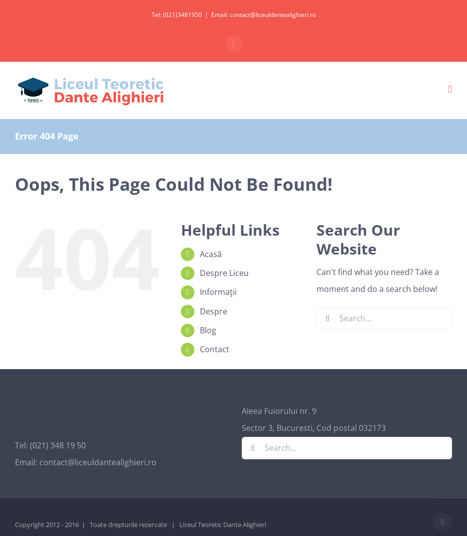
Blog (208, 330)
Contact (214, 349)
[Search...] (384, 318)
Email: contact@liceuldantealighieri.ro (263, 14)
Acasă (211, 254)
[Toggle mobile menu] (450, 89)
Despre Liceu (224, 273)
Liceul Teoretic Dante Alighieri (222, 524)
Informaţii (218, 291)
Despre (213, 311)
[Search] (327, 318)
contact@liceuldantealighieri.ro (97, 462)
